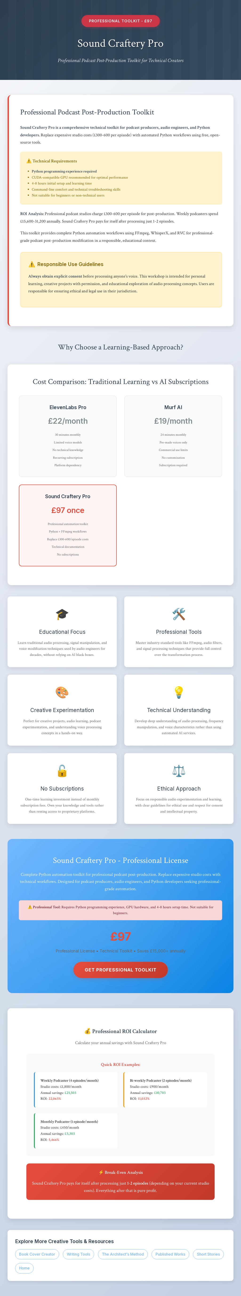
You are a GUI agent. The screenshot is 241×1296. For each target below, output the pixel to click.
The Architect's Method (123, 1254)
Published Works (170, 1254)
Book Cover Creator (37, 1254)
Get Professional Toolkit (121, 970)
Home (24, 1268)
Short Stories (208, 1254)
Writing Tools (78, 1254)
